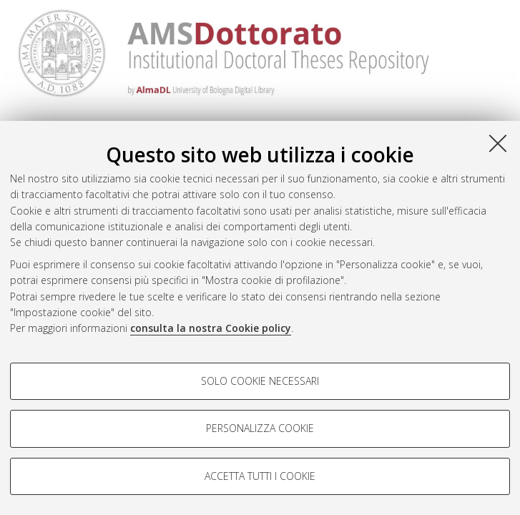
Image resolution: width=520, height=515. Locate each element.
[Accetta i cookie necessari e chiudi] (497, 143)
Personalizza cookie (260, 428)
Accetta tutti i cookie (260, 476)
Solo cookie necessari (260, 381)
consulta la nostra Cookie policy (210, 328)
